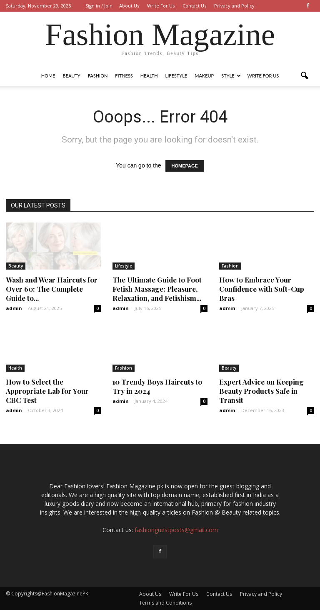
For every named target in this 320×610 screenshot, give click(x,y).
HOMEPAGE (185, 165)
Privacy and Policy (234, 5)
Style (230, 75)
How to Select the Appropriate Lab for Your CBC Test (47, 391)
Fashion (98, 75)
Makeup (204, 75)
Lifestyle (176, 75)
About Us (129, 5)
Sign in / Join (98, 5)
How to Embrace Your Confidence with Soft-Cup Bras (261, 288)
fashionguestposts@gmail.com (176, 530)
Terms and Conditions (165, 602)
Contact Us (194, 5)
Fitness (123, 75)
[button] (304, 76)
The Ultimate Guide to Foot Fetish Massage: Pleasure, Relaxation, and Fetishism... (157, 288)
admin (14, 308)
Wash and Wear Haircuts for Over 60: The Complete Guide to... (52, 288)
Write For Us (161, 5)
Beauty (71, 75)
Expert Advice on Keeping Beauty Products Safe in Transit (261, 391)
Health (149, 75)
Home (48, 75)
